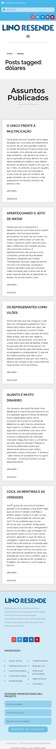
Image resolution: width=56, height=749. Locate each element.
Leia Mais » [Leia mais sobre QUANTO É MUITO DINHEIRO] (12, 469)
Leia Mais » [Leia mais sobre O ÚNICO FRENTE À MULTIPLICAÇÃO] (12, 191)
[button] (28, 36)
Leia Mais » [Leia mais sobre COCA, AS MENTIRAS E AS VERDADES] (12, 572)
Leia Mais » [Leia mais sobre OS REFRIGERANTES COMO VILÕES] (12, 372)
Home (9, 53)
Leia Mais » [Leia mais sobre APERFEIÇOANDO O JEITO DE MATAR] (12, 285)
